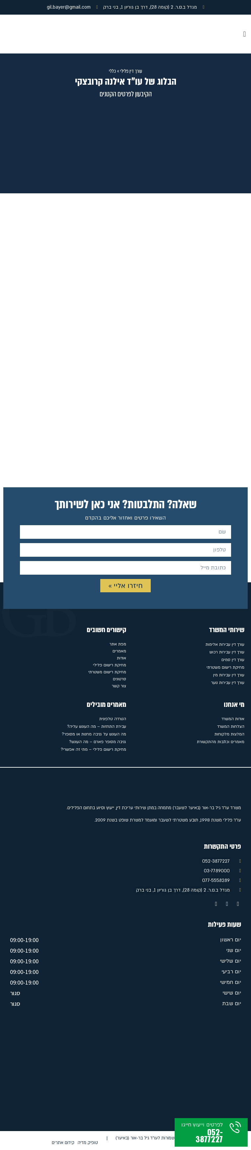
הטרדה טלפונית (112, 718)
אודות (121, 658)
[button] (244, 34)
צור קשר (119, 686)
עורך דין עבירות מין (228, 675)
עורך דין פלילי (131, 71)
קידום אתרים (63, 1143)
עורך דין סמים (232, 659)
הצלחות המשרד (230, 726)
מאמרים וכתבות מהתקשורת (220, 741)
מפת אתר (118, 644)
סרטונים (119, 679)
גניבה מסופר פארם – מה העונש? (97, 741)
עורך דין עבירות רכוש (226, 652)
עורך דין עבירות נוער (227, 682)
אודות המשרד (232, 718)
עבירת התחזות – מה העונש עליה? (96, 726)
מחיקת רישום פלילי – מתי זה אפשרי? (93, 749)
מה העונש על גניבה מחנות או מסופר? (94, 734)
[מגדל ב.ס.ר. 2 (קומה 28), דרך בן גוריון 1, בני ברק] (125, 1071)
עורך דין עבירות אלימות (225, 644)
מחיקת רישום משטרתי (225, 667)
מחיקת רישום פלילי (109, 665)
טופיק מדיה (88, 1143)
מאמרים (119, 651)
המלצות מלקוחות (229, 734)
